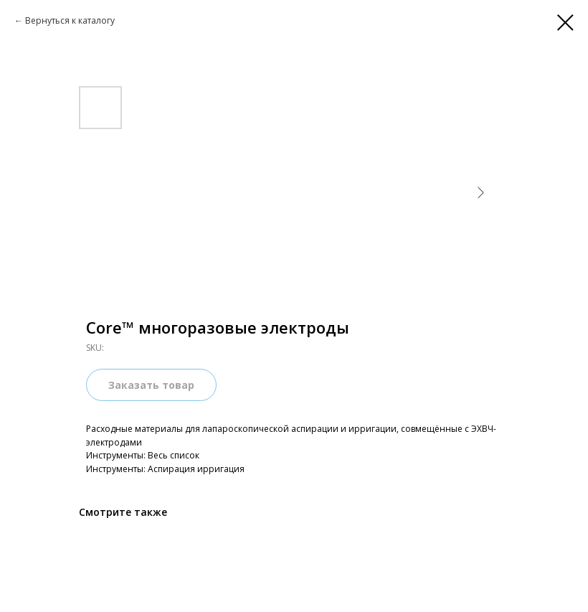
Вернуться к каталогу (70, 20)
